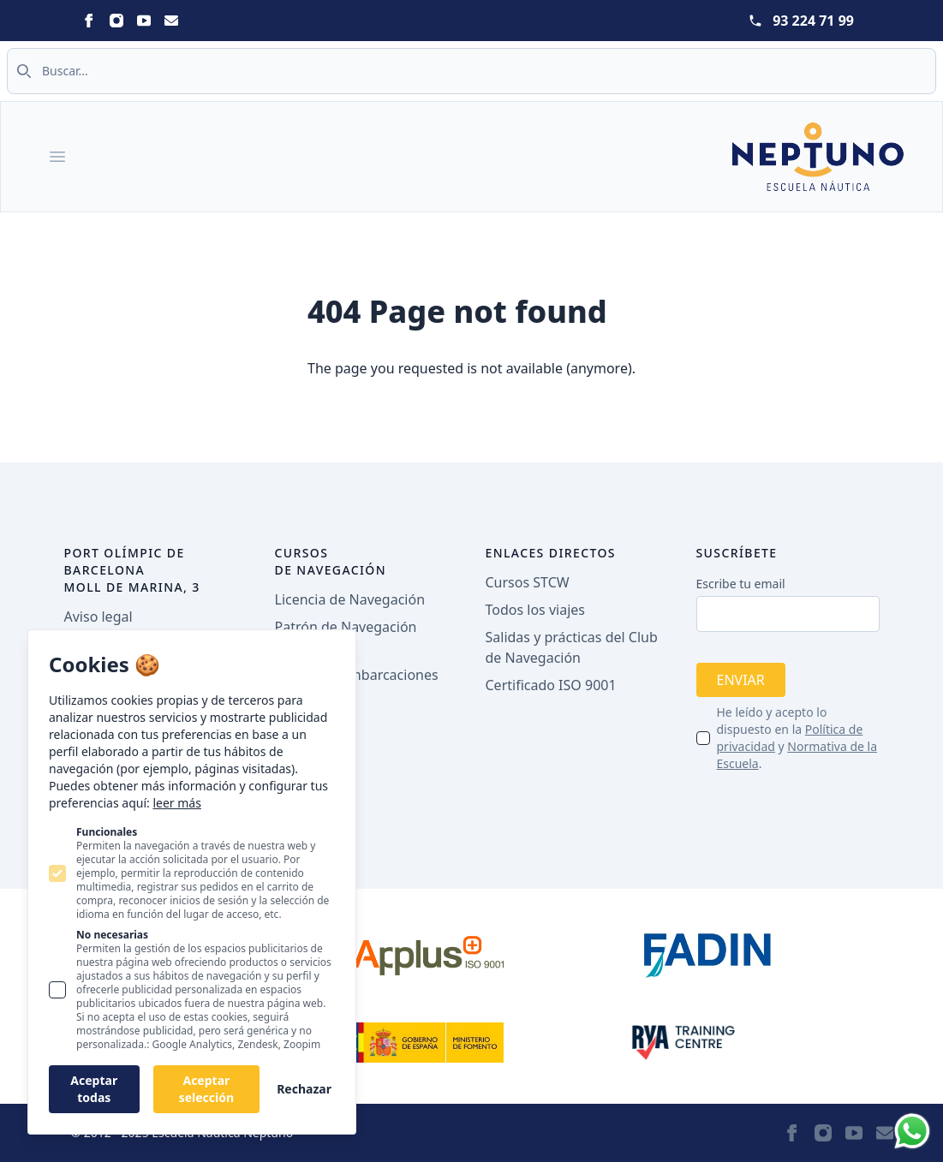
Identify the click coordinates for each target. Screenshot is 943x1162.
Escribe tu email (740, 583)
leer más (176, 803)
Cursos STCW (528, 582)
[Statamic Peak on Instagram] (116, 20)
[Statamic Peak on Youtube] (144, 20)
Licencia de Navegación (350, 599)
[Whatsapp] (912, 1131)
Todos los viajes (535, 609)
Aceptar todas (93, 1088)
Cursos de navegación (331, 561)
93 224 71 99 (813, 20)
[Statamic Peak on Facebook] (89, 20)
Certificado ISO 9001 (551, 685)
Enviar (741, 679)
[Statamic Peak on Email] (171, 20)
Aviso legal (98, 616)
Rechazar (304, 1089)
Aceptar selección (206, 1088)
